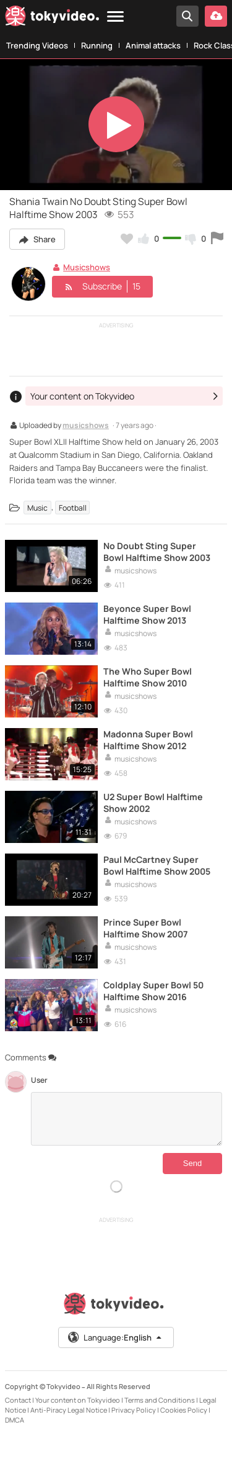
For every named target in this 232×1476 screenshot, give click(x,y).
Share (37, 239)
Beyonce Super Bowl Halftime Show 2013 (147, 614)
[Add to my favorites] (127, 238)
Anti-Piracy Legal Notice (68, 1409)
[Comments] (126, 1119)
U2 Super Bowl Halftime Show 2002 (153, 802)
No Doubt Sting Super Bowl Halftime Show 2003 (156, 551)
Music (37, 507)
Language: (115, 1337)
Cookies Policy (183, 1409)
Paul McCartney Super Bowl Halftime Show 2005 (156, 865)
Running (97, 45)
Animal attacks (153, 45)
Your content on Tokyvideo (77, 1400)
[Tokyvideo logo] (52, 18)
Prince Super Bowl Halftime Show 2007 (145, 928)
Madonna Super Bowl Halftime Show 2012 (148, 740)
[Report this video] (217, 238)
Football (73, 507)
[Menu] (115, 17)
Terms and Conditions (159, 1400)
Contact (18, 1400)
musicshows (85, 426)
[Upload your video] (216, 16)
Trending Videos (37, 45)
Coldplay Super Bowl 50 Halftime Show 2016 (153, 991)
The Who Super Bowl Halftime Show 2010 (147, 677)
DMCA (14, 1419)
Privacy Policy (133, 1409)
